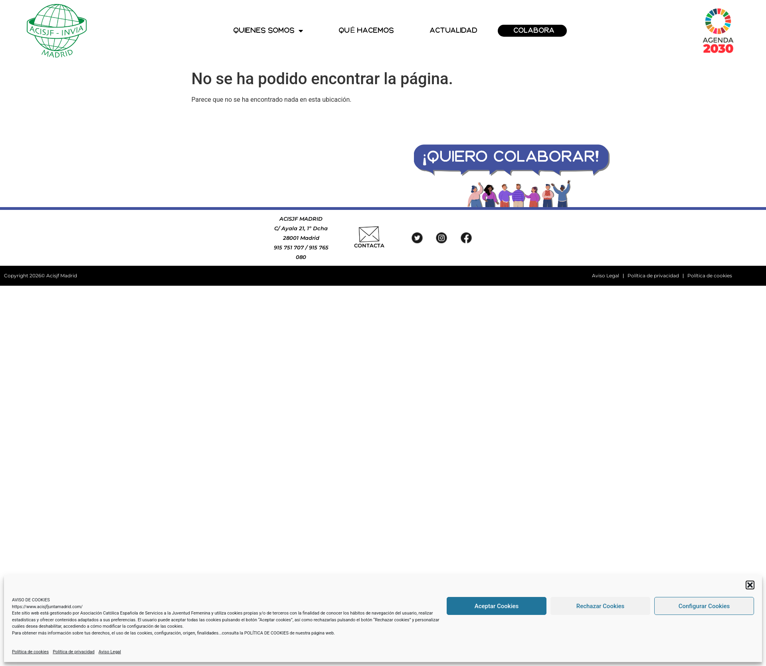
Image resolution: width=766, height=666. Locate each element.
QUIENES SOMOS (268, 31)
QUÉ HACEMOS (366, 30)
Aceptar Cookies (497, 606)
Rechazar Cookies (600, 606)
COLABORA (534, 30)
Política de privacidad (74, 651)
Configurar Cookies (704, 606)
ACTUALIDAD (454, 30)
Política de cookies (30, 651)
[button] (750, 585)
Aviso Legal (110, 651)
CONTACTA (369, 245)
